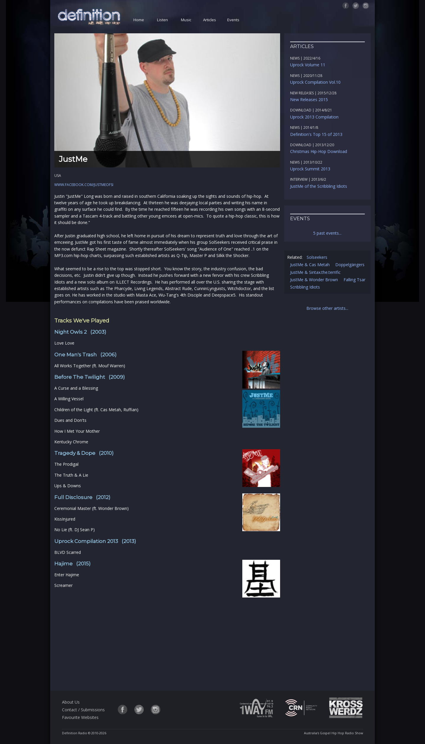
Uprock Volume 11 (307, 65)
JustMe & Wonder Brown (314, 279)
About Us (71, 702)
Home (138, 19)
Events (233, 19)
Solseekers (317, 257)
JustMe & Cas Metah (310, 264)
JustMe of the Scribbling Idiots (318, 186)
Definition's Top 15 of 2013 (316, 134)
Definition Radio (74, 733)
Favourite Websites (80, 717)
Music (186, 19)
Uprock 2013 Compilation (314, 117)
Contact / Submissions (83, 709)
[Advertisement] (167, 640)
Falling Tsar (354, 279)
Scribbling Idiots (305, 287)
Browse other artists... (327, 308)
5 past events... (327, 233)
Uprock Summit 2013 (310, 169)
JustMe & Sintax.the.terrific (315, 272)
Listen (162, 19)
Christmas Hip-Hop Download (318, 151)
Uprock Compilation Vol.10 (315, 82)
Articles (209, 19)
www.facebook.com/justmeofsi (83, 184)
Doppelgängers (349, 264)
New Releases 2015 (309, 99)
